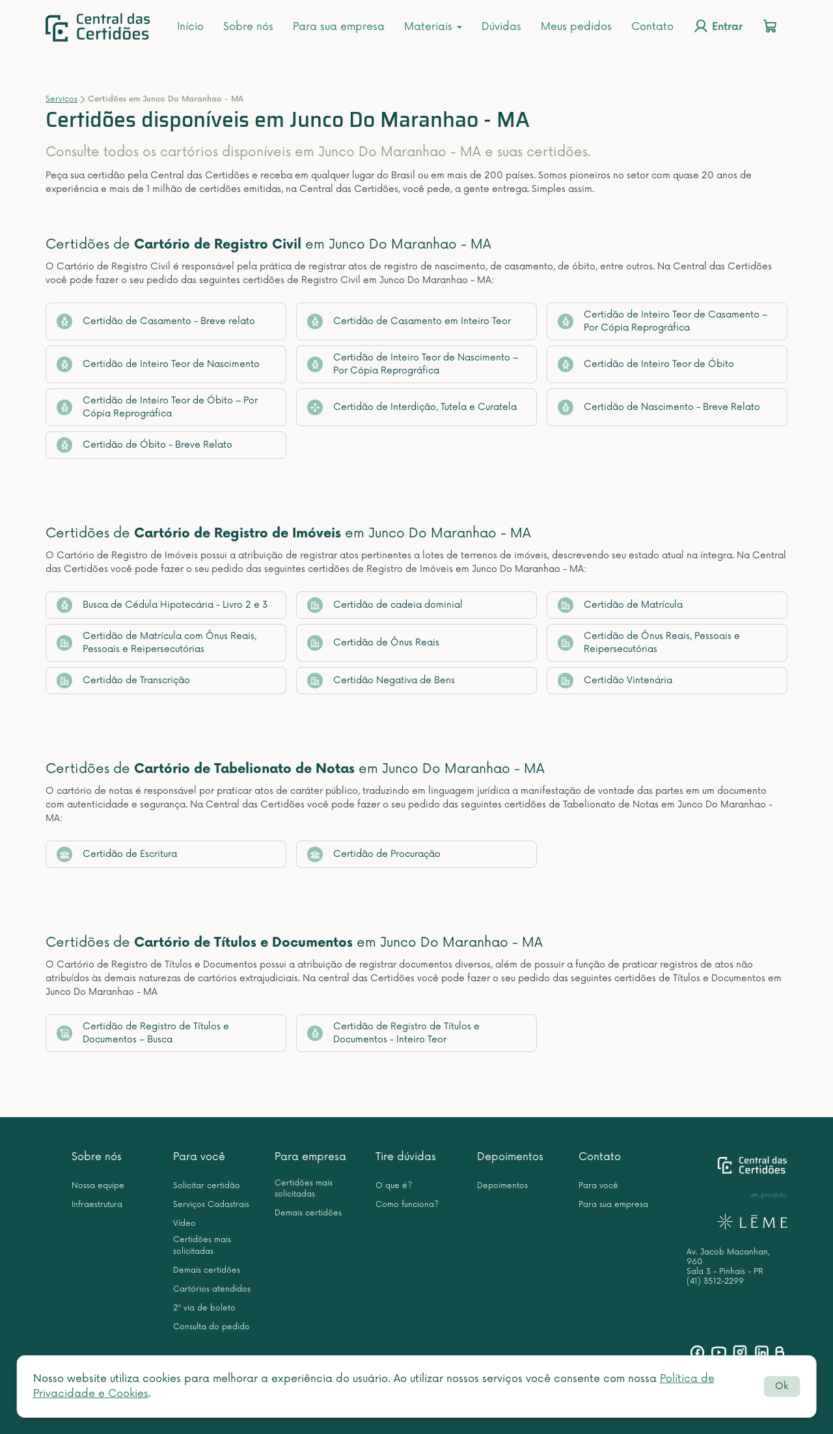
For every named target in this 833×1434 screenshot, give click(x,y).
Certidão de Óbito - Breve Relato (144, 445)
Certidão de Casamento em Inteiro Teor (409, 321)
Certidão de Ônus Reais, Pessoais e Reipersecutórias (649, 642)
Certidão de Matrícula (620, 605)
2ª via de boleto (204, 1308)
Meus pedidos (576, 26)
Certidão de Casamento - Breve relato (156, 321)
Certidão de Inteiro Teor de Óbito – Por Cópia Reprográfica (157, 407)
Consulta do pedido (211, 1327)
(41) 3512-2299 (715, 1281)
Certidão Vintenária (615, 680)
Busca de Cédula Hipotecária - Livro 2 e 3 (162, 605)
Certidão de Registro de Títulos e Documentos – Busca (143, 1033)
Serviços (61, 99)
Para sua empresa (339, 26)
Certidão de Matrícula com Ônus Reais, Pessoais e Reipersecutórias (156, 642)
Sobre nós (248, 26)
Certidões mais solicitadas (202, 1245)
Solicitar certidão (206, 1186)
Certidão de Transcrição (123, 680)
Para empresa (310, 1156)
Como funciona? (407, 1205)
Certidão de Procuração (374, 854)
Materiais (433, 26)
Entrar (718, 26)
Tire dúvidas (406, 1156)
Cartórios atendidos (212, 1289)
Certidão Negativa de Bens (381, 680)
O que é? (394, 1186)
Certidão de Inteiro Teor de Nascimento (158, 364)
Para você (199, 1156)
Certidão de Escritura (117, 854)
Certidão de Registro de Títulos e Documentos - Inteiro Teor (393, 1033)
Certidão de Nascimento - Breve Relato (659, 407)
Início (190, 26)
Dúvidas (501, 26)
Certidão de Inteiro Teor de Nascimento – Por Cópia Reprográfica (412, 364)
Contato (652, 26)
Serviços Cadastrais (211, 1205)
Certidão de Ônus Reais (373, 643)
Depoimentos (510, 1156)
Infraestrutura (97, 1205)
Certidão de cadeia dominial (385, 605)
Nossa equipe (98, 1186)
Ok (781, 1386)
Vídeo (184, 1223)
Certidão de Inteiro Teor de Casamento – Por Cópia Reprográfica (662, 321)
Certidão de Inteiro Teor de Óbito (646, 364)
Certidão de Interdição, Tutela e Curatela (412, 407)
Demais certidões (206, 1270)
